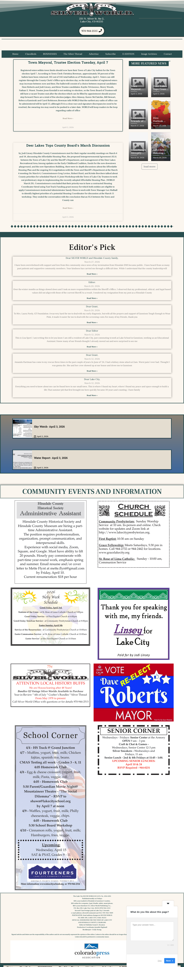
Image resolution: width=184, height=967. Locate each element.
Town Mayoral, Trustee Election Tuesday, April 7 (68, 63)
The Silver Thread (72, 54)
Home (15, 54)
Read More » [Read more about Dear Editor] (92, 347)
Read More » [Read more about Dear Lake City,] (92, 395)
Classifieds (30, 54)
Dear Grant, (92, 306)
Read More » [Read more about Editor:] (92, 298)
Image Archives (149, 54)
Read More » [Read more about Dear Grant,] (92, 322)
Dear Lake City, (92, 379)
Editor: (92, 282)
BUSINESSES (50, 54)
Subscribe (110, 54)
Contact (168, 54)
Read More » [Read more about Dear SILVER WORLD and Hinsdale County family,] (92, 274)
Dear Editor (92, 330)
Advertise (94, 54)
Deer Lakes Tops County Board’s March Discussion (68, 146)
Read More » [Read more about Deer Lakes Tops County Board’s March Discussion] (68, 208)
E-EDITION (128, 54)
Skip (160, 960)
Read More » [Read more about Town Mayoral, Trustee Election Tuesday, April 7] (68, 118)
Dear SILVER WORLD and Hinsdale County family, (92, 258)
